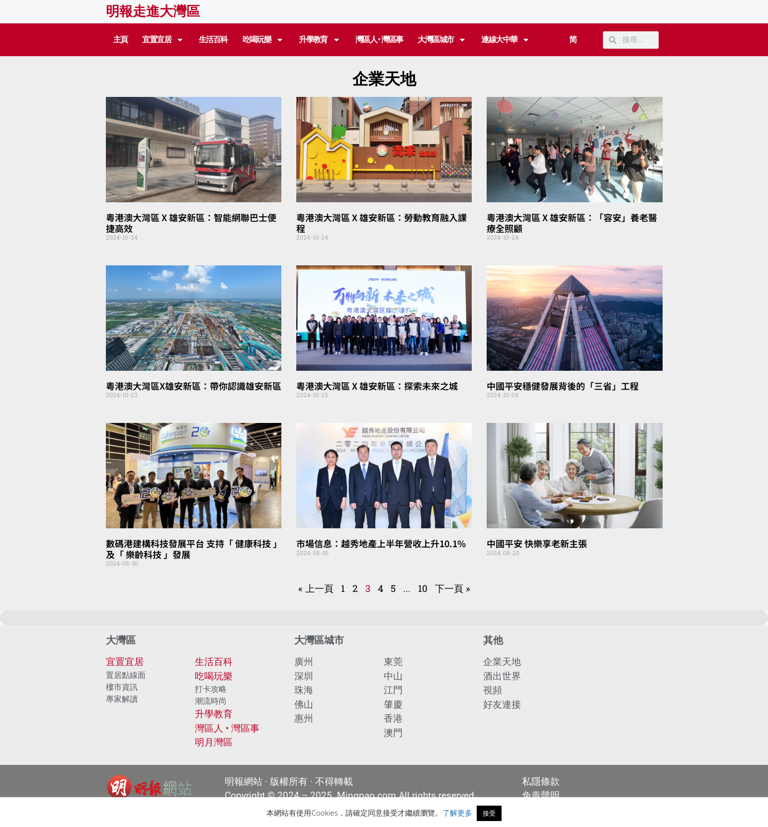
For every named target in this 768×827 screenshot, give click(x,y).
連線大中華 (505, 40)
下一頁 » (452, 588)
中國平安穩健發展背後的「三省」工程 (563, 385)
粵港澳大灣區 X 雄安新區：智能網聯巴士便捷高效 (191, 223)
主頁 (120, 39)
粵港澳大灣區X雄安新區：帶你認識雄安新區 (193, 385)
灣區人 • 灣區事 (379, 39)
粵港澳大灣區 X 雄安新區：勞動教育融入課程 (381, 223)
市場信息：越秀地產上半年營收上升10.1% (381, 543)
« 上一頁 (316, 588)
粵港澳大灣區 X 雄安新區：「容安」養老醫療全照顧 (572, 223)
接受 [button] (489, 813)
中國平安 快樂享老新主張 (537, 543)
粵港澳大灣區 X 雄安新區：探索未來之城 (377, 385)
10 (422, 588)
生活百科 (213, 39)
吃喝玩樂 (263, 40)
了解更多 (457, 813)
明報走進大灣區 (153, 11)
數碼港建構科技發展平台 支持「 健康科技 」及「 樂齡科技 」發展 (191, 549)
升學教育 (320, 40)
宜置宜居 (163, 40)
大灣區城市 (442, 40)
